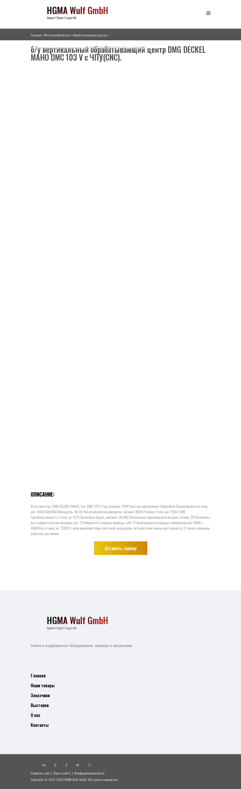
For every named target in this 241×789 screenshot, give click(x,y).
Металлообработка (57, 35)
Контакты (40, 725)
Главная (36, 35)
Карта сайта (62, 773)
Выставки (40, 705)
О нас (35, 715)
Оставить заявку (121, 548)
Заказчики (40, 695)
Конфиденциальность (89, 773)
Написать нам (40, 773)
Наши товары (43, 685)
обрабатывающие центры (90, 35)
